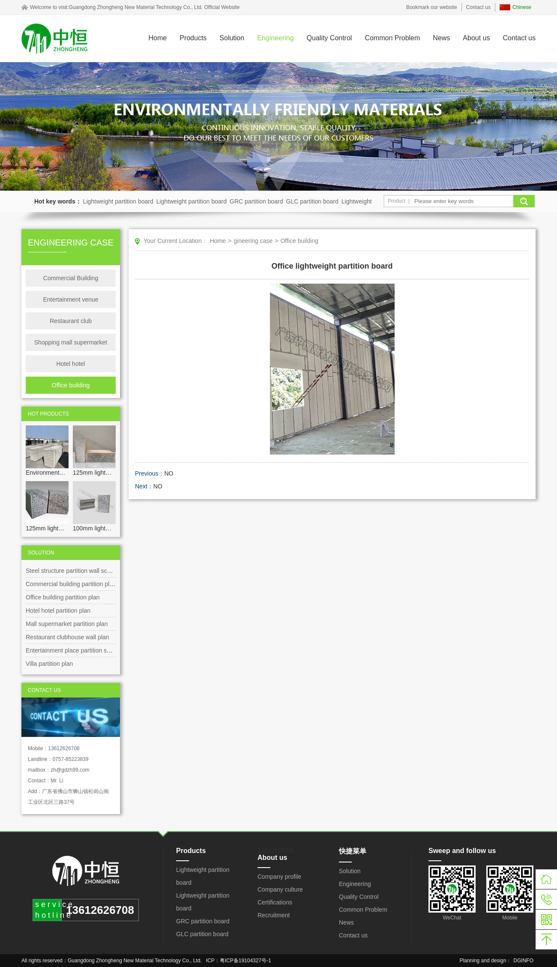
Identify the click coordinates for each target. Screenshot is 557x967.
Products (193, 38)
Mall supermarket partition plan (67, 623)
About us (476, 38)
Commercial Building (70, 278)
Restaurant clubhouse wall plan (67, 637)
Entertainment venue (70, 299)
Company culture (280, 889)
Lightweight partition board (118, 201)
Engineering (275, 38)
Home (158, 38)
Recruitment (274, 915)
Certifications (275, 902)
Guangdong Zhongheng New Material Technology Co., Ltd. (136, 7)
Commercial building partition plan (71, 584)
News (441, 38)
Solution (231, 38)
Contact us (478, 7)
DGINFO (523, 961)
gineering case (253, 240)
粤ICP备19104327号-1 (245, 961)
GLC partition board (312, 201)
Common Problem (392, 38)
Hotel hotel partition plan (58, 610)
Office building (71, 385)
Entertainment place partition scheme (75, 650)
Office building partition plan (63, 597)
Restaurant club (71, 320)
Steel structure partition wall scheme (74, 570)
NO (168, 473)
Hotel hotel (71, 363)
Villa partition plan (49, 663)
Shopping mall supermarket (70, 342)
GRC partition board (256, 201)
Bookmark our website (431, 7)
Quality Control (329, 38)
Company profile (279, 876)
